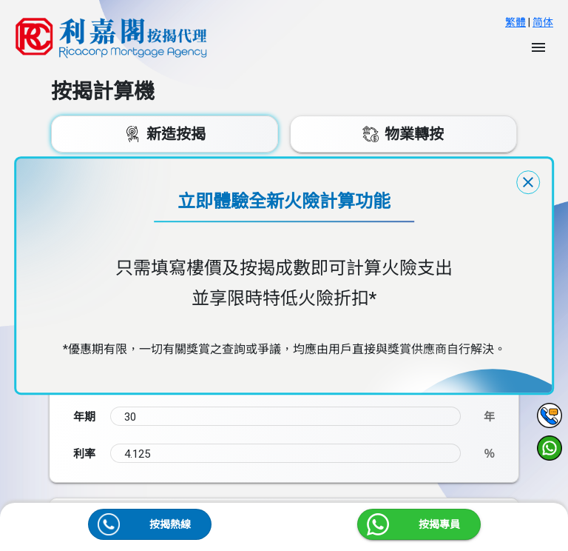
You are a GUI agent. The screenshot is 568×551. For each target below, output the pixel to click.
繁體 (515, 22)
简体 (542, 22)
